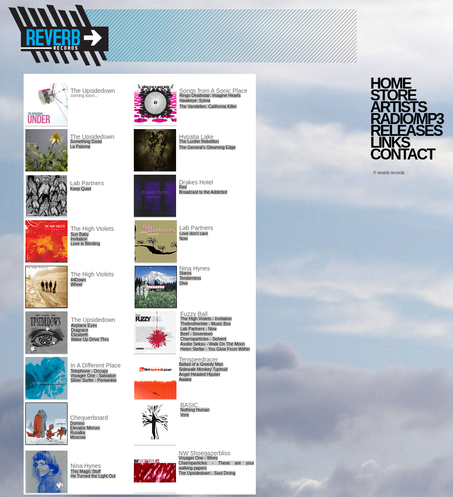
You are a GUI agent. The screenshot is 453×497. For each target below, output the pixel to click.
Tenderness (190, 278)
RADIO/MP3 (406, 118)
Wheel (76, 284)
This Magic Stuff (86, 471)
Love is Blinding (85, 243)
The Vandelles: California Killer (208, 106)
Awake (185, 379)
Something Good (86, 141)
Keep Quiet (80, 188)
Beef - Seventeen (196, 334)
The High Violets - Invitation (206, 318)
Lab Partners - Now (198, 329)
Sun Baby (80, 234)
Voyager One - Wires (198, 458)
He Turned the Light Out (93, 476)
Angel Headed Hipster (199, 374)
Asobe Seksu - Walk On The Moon (212, 344)
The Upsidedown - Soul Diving (207, 473)
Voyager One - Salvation (93, 375)
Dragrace (79, 330)
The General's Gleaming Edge (207, 147)
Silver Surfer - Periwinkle (94, 380)
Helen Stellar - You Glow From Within (215, 349)
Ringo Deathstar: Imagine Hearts (210, 95)
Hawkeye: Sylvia (194, 100)
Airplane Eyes (84, 325)
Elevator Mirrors (85, 428)
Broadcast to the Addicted (203, 192)
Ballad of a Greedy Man (201, 364)
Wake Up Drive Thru (90, 339)
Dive (183, 283)
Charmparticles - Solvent (203, 339)
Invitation (79, 239)
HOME (390, 83)
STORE (393, 95)
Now (183, 238)
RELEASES (406, 130)
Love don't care (193, 233)
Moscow (78, 437)
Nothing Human (194, 410)
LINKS (390, 142)
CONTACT (402, 154)
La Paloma (80, 146)
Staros (185, 273)
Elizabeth (79, 334)
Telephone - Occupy (89, 371)
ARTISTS (398, 107)
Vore (184, 415)
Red (183, 187)
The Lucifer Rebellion (199, 141)
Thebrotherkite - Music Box (205, 323)
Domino (77, 423)
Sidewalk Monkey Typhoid (203, 369)
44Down (78, 280)
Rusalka (77, 432)
